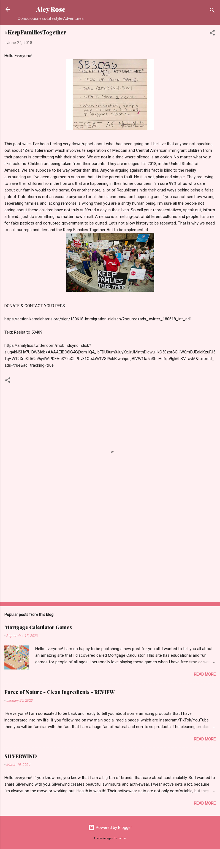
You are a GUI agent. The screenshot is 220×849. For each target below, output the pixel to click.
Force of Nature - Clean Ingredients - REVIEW (59, 692)
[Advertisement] (110, 554)
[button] (212, 33)
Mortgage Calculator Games (38, 627)
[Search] (212, 11)
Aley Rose (50, 9)
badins (122, 838)
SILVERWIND (20, 756)
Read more (205, 674)
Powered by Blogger (110, 827)
